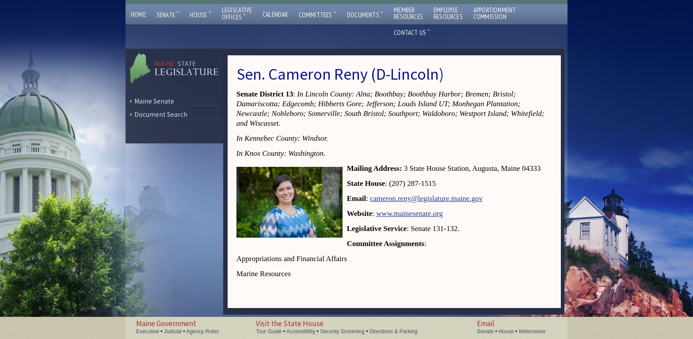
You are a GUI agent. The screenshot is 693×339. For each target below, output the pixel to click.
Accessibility (300, 331)
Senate (167, 15)
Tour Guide (269, 331)
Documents (365, 15)
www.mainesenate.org (409, 213)
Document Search (160, 114)
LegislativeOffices (237, 14)
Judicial (173, 331)
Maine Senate (154, 101)
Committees (317, 15)
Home (138, 14)
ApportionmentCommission (494, 13)
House (200, 15)
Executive (147, 331)
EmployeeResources (448, 13)
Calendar (275, 14)
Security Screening (342, 331)
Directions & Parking (393, 331)
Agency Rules (202, 331)
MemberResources (408, 13)
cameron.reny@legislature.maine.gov (426, 198)
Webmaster (531, 331)
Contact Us (412, 32)
